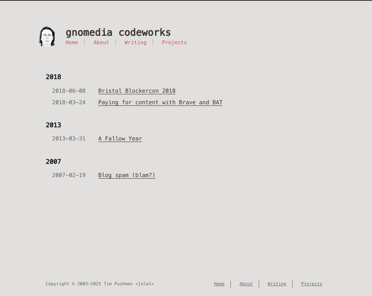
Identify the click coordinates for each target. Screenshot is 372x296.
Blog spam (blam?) (126, 175)
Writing (136, 42)
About (101, 42)
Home (72, 42)
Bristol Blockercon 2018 (137, 90)
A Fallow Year (120, 138)
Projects (174, 42)
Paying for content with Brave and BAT (160, 102)
